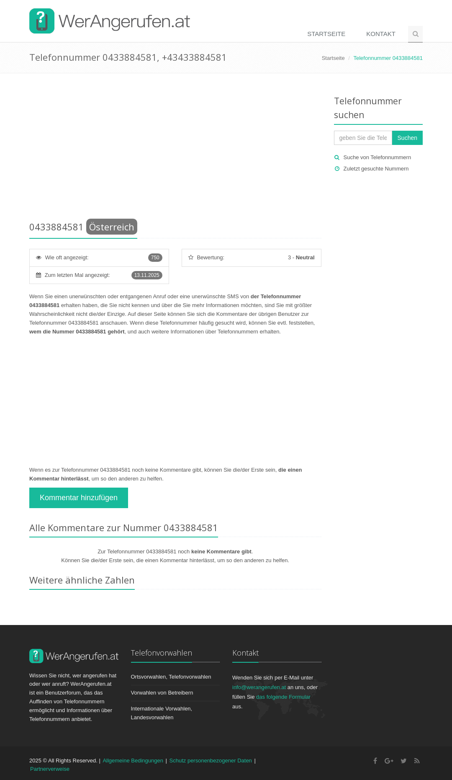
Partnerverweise (49, 769)
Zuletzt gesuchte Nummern (376, 168)
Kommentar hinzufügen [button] (79, 497)
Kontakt (381, 33)
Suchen (407, 137)
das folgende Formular (283, 697)
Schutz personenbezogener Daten (211, 760)
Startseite (326, 33)
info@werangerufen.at (259, 687)
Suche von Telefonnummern (377, 157)
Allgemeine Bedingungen (133, 760)
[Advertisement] (175, 148)
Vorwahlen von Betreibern (162, 693)
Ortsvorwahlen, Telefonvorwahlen (171, 677)
